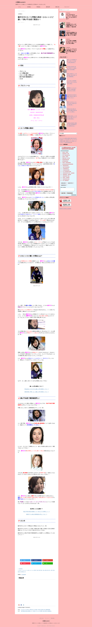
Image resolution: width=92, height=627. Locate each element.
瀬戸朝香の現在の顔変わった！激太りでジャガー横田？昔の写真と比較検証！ (36, 611)
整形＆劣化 (57, 6)
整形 (52, 570)
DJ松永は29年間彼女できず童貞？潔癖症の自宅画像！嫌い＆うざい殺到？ (71, 34)
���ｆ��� (65, 156)
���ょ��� (65, 152)
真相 (54, 570)
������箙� (65, 159)
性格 (48, 570)
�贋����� (65, 161)
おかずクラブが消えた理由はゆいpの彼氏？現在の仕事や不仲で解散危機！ (36, 609)
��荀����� (66, 167)
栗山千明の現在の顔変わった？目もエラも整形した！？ (36, 511)
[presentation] (19, 604)
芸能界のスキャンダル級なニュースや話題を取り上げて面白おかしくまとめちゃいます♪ (46, 623)
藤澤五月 (22, 571)
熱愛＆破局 (48, 6)
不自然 (37, 570)
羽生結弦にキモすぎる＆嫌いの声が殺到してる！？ (36, 389)
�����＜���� (67, 174)
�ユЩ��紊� (66, 180)
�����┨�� (65, 153)
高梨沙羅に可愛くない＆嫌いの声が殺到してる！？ (36, 391)
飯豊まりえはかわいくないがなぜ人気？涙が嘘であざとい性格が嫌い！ (72, 103)
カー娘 (28, 570)
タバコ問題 (34, 570)
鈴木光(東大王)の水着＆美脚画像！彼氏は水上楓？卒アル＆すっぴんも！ (72, 96)
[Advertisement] (36, 35)
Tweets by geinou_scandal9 (65, 208)
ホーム (19, 6)
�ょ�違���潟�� (67, 171)
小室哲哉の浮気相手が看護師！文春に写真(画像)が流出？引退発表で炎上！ (72, 124)
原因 (40, 570)
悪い (50, 570)
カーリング (24, 570)
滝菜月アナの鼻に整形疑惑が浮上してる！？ (36, 514)
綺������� (66, 170)
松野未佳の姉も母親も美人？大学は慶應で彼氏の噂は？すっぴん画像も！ (72, 110)
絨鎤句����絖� (66, 155)
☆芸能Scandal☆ (20, 2)
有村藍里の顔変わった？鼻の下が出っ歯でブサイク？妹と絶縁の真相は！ (72, 117)
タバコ (30, 570)
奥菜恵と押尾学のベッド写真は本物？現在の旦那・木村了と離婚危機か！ (72, 75)
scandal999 (23, 574)
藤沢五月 (19, 571)
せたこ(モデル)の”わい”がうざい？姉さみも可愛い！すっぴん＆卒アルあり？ (71, 16)
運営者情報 (52, 618)
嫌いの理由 (45, 570)
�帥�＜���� (66, 177)
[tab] (19, 604)
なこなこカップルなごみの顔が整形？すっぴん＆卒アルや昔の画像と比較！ (71, 51)
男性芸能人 (38, 6)
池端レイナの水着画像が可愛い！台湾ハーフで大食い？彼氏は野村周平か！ (72, 61)
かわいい (20, 570)
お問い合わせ (41, 618)
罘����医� (66, 168)
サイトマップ (67, 6)
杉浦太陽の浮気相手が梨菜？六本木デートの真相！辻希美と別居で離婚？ (72, 68)
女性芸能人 (29, 6)
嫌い (41, 570)
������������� (67, 164)
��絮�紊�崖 (66, 165)
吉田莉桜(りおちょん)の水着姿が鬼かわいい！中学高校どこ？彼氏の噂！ (71, 25)
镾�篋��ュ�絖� (66, 158)
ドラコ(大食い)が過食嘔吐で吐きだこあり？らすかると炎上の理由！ (71, 42)
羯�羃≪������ (66, 162)
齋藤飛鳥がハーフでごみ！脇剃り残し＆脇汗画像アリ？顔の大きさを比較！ (72, 89)
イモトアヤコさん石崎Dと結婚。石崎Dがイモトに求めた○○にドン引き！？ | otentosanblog (68, 141)
